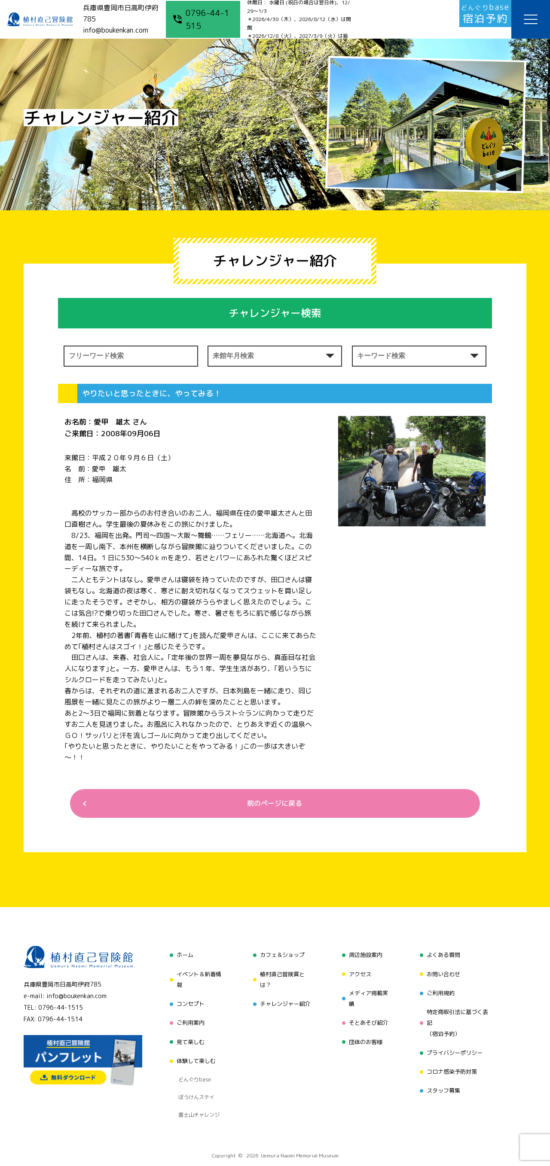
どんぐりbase (192, 1063)
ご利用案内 (188, 1017)
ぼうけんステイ (194, 1074)
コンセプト (188, 1000)
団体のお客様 (365, 1033)
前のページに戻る (271, 804)
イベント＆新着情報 (197, 978)
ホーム (182, 957)
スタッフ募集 (443, 1077)
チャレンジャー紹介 (284, 1000)
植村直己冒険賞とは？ (281, 978)
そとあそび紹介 (368, 1017)
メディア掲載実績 (368, 995)
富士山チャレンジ (196, 1084)
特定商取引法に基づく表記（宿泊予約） (458, 1017)
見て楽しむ (188, 1033)
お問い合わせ (443, 973)
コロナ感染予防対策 (452, 1061)
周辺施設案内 (365, 957)
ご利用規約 (440, 989)
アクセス (359, 973)
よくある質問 (443, 957)
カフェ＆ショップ (281, 957)
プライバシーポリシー (455, 1044)
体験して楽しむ (194, 1049)
